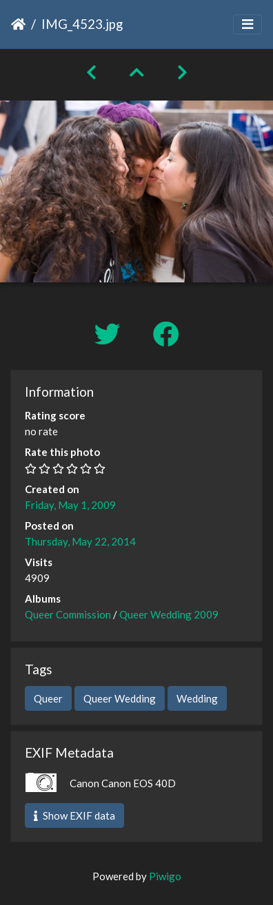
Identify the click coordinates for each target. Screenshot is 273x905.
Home (18, 24)
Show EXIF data (74, 815)
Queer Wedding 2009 (169, 614)
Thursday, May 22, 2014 (80, 541)
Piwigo (165, 876)
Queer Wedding (119, 698)
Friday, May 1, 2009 (70, 505)
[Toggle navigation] (247, 24)
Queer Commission (68, 614)
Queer (48, 698)
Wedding (197, 698)
